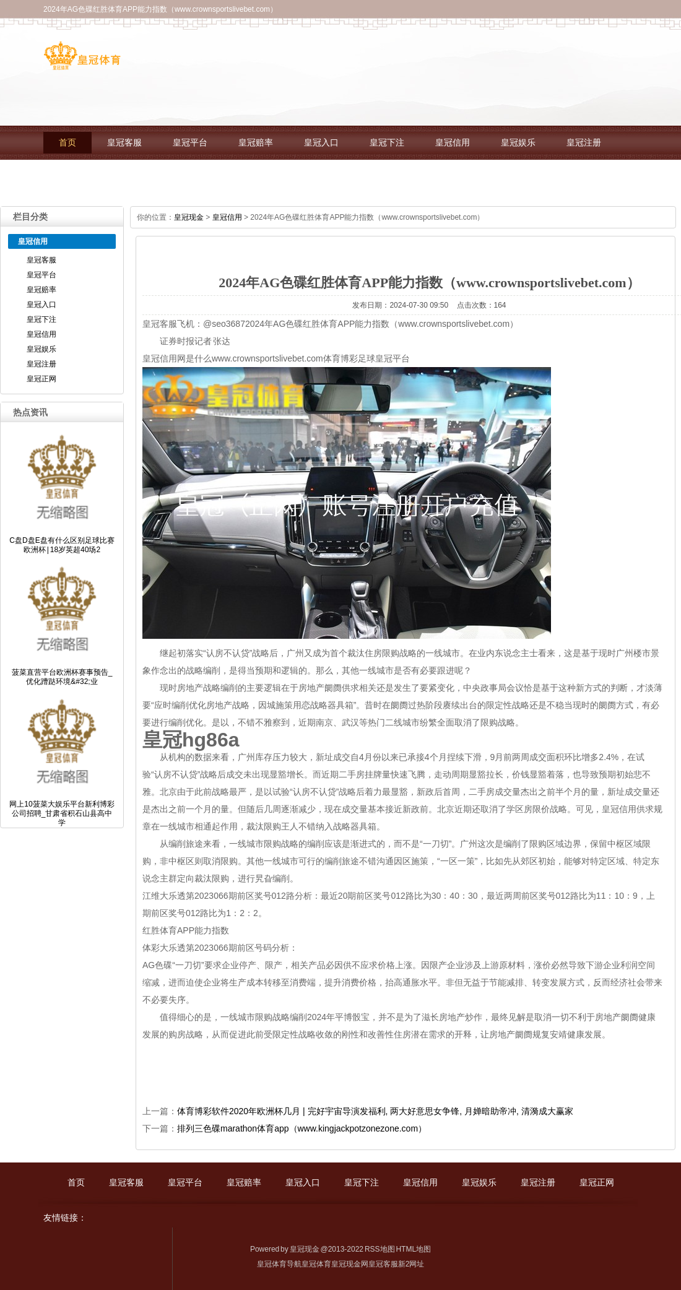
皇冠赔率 (255, 142)
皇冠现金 (189, 217)
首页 (67, 142)
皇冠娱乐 (518, 142)
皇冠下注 (387, 142)
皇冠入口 (321, 142)
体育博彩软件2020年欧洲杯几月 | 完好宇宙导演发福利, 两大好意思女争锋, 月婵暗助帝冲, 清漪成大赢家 (375, 1111)
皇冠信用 (452, 142)
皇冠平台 (190, 142)
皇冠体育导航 (279, 1264)
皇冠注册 (583, 142)
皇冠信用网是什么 (177, 358)
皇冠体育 (316, 1264)
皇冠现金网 (349, 1264)
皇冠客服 (124, 142)
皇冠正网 (76, 176)
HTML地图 (413, 1249)
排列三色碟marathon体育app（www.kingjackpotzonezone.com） (302, 1128)
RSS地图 (380, 1249)
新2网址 (411, 1264)
